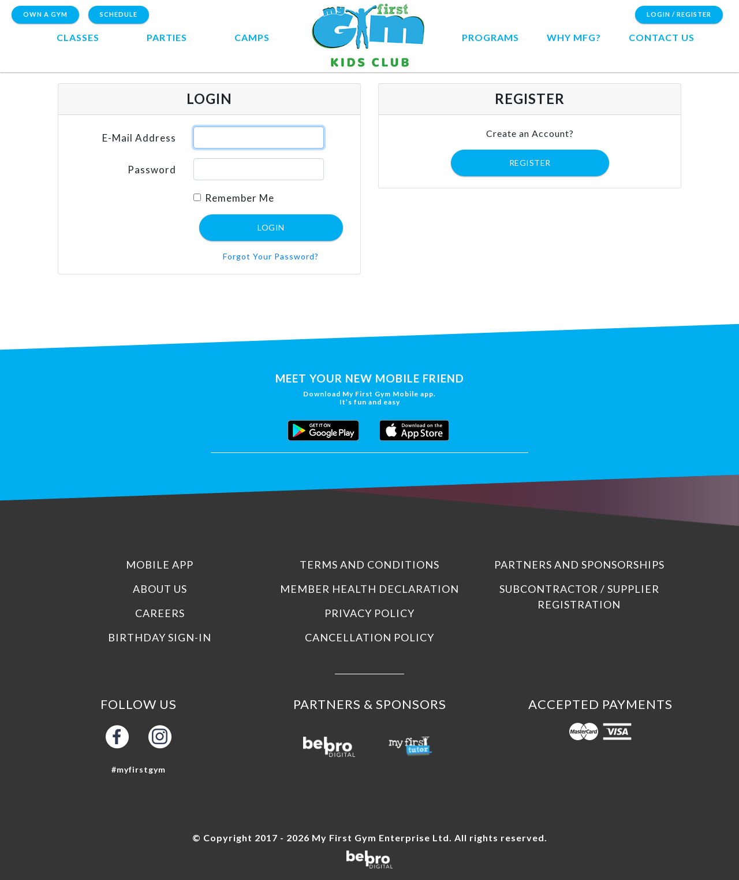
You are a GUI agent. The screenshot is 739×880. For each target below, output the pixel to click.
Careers (160, 613)
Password (152, 170)
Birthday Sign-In (159, 637)
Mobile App (159, 564)
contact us (662, 37)
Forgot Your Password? (271, 256)
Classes (78, 37)
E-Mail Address (139, 138)
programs (490, 37)
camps (252, 37)
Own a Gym (45, 14)
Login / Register (679, 14)
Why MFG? (574, 37)
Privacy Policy (369, 613)
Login (271, 227)
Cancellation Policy (369, 637)
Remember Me (239, 198)
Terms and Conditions (369, 564)
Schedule (118, 14)
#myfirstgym (138, 769)
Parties (167, 37)
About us (160, 588)
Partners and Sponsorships (579, 564)
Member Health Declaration (369, 588)
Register (530, 163)
